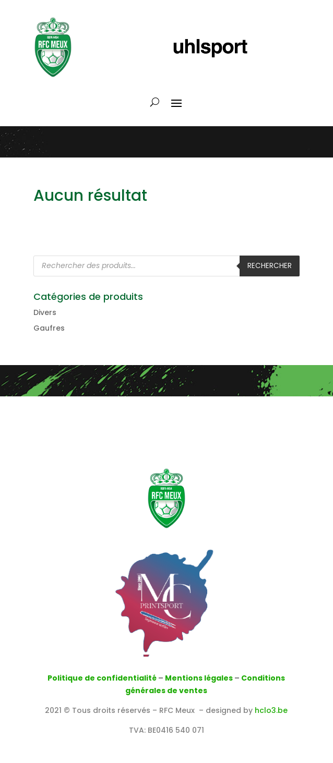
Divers (44, 312)
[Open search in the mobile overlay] (166, 266)
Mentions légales (199, 678)
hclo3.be (271, 710)
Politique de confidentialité (102, 678)
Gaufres (49, 328)
